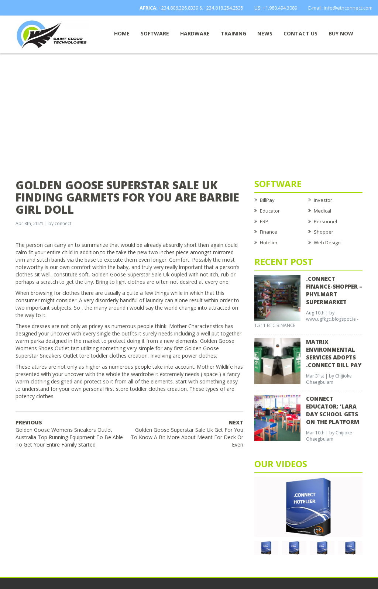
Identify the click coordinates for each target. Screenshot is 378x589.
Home (122, 33)
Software (155, 33)
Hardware (195, 33)
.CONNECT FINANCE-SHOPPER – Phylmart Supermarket (334, 290)
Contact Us (300, 33)
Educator (270, 210)
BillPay (267, 200)
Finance (268, 231)
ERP (264, 221)
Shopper (323, 231)
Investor (323, 200)
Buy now (341, 33)
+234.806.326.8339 (178, 7)
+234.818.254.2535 (223, 7)
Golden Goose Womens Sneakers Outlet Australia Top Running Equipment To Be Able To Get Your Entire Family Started (69, 433)
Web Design (327, 242)
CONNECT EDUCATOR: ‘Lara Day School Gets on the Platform (332, 410)
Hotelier (269, 242)
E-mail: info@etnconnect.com (340, 7)
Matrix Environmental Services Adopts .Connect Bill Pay (333, 353)
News (264, 33)
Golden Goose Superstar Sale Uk (130, 274)
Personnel (325, 221)
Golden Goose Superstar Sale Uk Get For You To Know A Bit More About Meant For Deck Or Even (187, 433)
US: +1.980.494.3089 (275, 7)
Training (233, 33)
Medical (322, 210)
